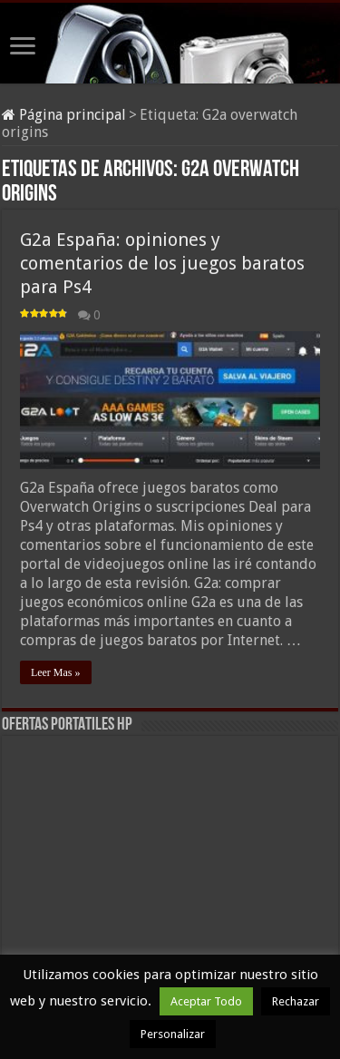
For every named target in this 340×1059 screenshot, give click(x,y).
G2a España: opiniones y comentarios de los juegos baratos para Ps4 (162, 263)
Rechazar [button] (295, 1001)
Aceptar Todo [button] (206, 1001)
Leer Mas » (56, 672)
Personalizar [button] (173, 1034)
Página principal (64, 114)
